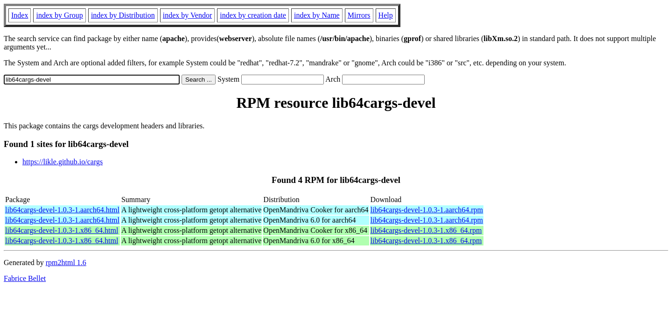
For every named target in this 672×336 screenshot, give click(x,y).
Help (385, 15)
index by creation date (253, 15)
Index (19, 15)
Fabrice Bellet (25, 278)
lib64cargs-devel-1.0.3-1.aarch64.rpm (427, 210)
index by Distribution (123, 15)
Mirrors (359, 15)
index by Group (59, 15)
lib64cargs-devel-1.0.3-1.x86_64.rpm (426, 230)
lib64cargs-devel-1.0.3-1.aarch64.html (62, 210)
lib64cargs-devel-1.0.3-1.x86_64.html (61, 230)
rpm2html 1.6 (66, 262)
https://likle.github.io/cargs (62, 162)
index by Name (317, 15)
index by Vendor (187, 15)
